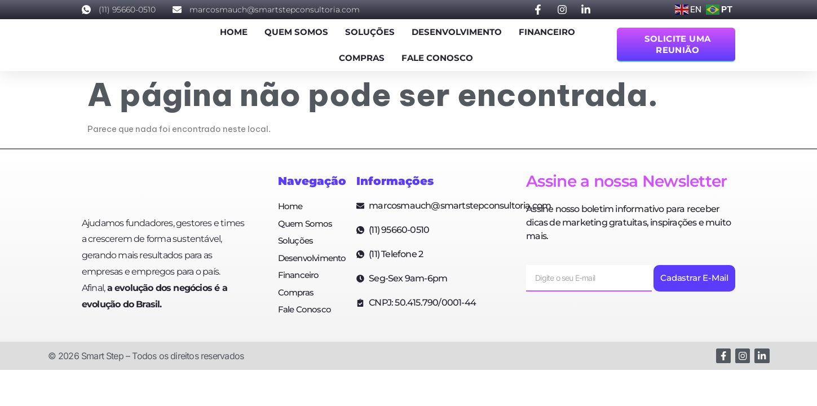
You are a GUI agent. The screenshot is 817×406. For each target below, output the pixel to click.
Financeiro (547, 32)
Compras (362, 57)
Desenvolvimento (457, 32)
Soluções (370, 32)
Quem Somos (296, 32)
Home (234, 32)
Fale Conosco (437, 57)
